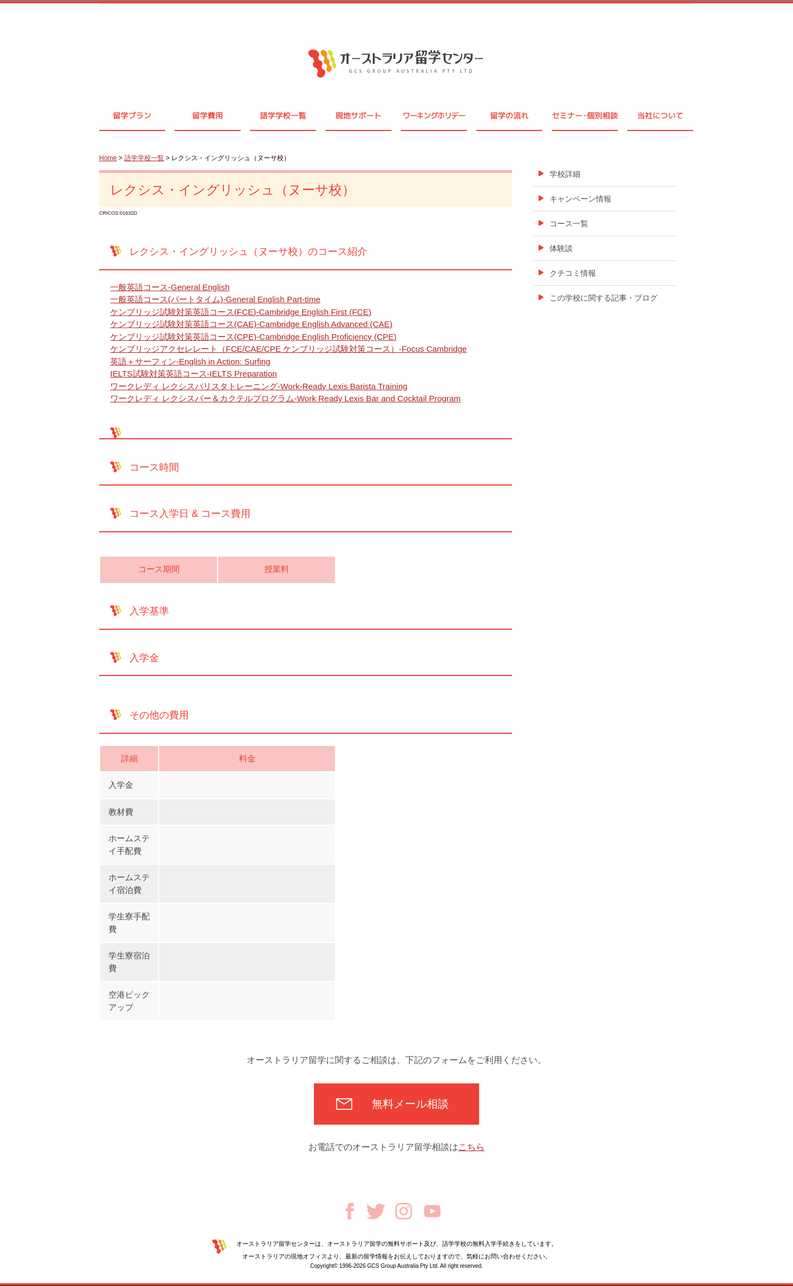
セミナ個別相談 (585, 115)
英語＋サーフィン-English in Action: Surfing (190, 361)
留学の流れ (509, 115)
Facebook (349, 1211)
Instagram (403, 1211)
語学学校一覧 (283, 115)
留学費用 (207, 115)
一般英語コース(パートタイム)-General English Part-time (215, 299)
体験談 (561, 248)
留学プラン (132, 115)
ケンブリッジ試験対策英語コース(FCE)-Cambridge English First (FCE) (240, 312)
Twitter (375, 1211)
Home (108, 158)
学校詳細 (565, 174)
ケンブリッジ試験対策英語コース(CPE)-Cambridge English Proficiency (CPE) (253, 336)
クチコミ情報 (573, 273)
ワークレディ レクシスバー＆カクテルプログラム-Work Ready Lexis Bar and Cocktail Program (285, 398)
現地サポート (358, 115)
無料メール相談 (410, 1104)
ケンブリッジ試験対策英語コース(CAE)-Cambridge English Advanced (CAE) (251, 324)
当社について (660, 115)
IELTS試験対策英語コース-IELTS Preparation (193, 373)
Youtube (432, 1211)
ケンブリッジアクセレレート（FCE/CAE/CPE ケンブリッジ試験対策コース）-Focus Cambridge (288, 348)
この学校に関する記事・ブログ (604, 297)
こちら (471, 1147)
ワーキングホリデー (434, 115)
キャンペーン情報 (580, 198)
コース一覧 (569, 223)
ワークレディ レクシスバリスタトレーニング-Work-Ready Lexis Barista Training (259, 386)
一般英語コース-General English (170, 287)
